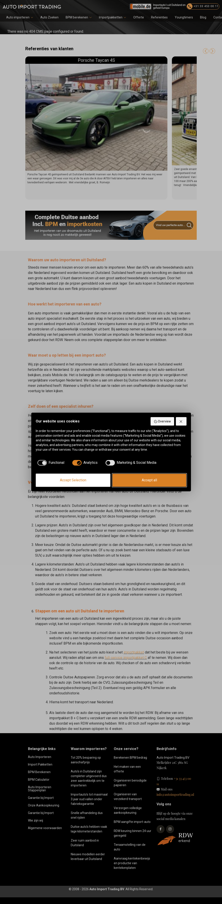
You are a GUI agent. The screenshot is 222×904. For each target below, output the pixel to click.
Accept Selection (73, 480)
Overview (162, 422)
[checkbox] (51, 462)
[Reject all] (181, 421)
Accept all (149, 480)
